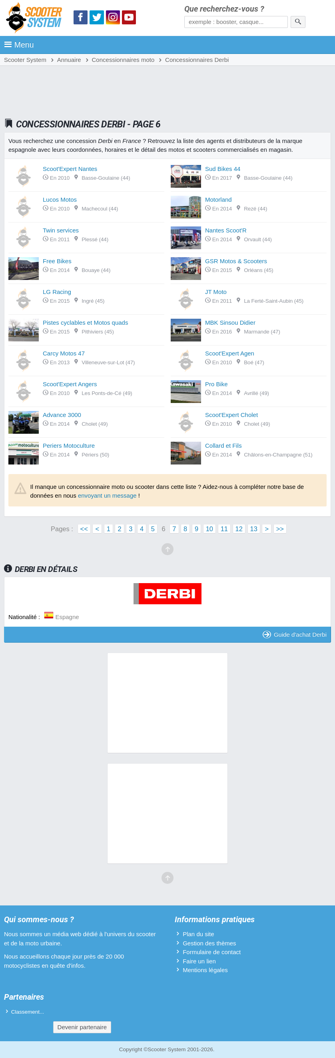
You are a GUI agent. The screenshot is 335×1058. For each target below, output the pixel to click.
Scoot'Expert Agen (229, 353)
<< (84, 528)
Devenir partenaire (82, 1027)
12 (239, 528)
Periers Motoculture (69, 445)
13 (253, 528)
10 (209, 528)
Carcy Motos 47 (64, 353)
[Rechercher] (298, 22)
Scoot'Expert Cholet (231, 414)
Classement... (27, 1012)
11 (224, 528)
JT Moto (216, 291)
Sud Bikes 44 (222, 168)
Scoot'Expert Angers (70, 384)
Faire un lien (199, 961)
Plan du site (198, 934)
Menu (19, 44)
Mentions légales (205, 970)
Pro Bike (216, 384)
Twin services (61, 230)
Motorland (218, 199)
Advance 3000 (62, 414)
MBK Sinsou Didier (230, 322)
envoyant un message (107, 495)
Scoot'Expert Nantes (70, 168)
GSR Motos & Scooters (236, 261)
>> (280, 528)
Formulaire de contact (212, 952)
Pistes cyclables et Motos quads (85, 322)
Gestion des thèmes (209, 943)
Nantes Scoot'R (226, 230)
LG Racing (57, 291)
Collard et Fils (223, 445)
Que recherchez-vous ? (224, 9)
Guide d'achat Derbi (295, 634)
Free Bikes (57, 261)
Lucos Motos (60, 199)
